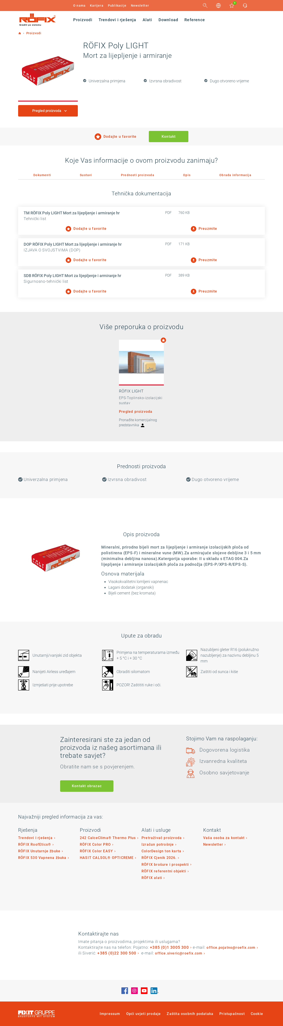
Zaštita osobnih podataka (190, 1014)
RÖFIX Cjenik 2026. (159, 858)
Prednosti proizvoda (137, 175)
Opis (187, 175)
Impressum (110, 1014)
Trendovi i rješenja (35, 838)
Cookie (257, 1014)
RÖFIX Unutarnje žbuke (39, 851)
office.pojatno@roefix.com (231, 947)
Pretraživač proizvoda (162, 838)
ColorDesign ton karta (161, 851)
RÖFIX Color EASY (96, 851)
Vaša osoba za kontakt (224, 838)
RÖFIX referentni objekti (164, 871)
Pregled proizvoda (47, 111)
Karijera (96, 5)
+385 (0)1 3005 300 (169, 947)
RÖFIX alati (152, 878)
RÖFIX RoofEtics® (34, 844)
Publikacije (117, 5)
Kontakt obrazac (87, 786)
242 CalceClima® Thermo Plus (108, 838)
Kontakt (169, 136)
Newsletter (140, 5)
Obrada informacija (235, 175)
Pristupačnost (232, 1014)
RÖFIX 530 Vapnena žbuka (42, 858)
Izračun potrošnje (158, 844)
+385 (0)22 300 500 (116, 953)
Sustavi (86, 175)
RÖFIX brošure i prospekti (165, 864)
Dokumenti (42, 175)
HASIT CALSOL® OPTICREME (107, 858)
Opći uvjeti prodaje (143, 1014)
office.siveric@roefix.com (178, 953)
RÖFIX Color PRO (95, 844)
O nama (79, 5)
